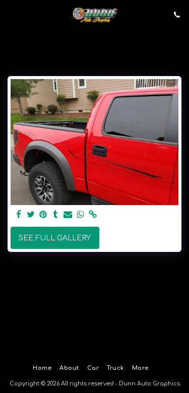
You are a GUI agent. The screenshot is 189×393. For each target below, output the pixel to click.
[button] (11, 14)
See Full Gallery (55, 238)
